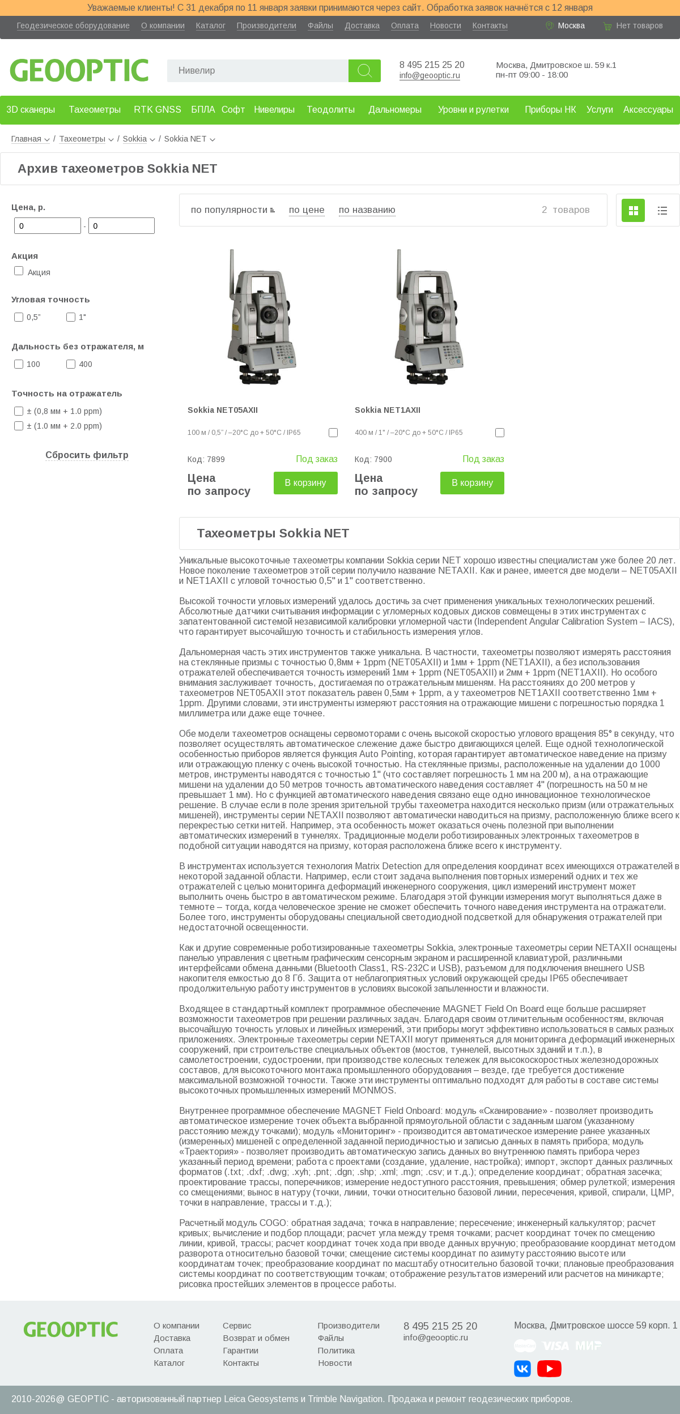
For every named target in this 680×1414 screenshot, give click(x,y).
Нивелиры (274, 109)
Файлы (320, 25)
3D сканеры (30, 109)
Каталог (211, 25)
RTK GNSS (157, 109)
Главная (30, 138)
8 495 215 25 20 (432, 65)
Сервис (237, 1325)
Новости (445, 25)
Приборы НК (550, 109)
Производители (266, 25)
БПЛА (203, 109)
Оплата (405, 25)
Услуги (599, 109)
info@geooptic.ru (430, 75)
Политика (336, 1350)
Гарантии (240, 1350)
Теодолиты (331, 109)
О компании (163, 25)
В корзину (305, 483)
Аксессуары (648, 109)
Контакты (490, 25)
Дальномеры (395, 109)
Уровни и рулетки (473, 109)
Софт (233, 109)
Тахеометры (95, 109)
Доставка (362, 25)
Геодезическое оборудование (73, 25)
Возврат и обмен (256, 1338)
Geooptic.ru (79, 67)
